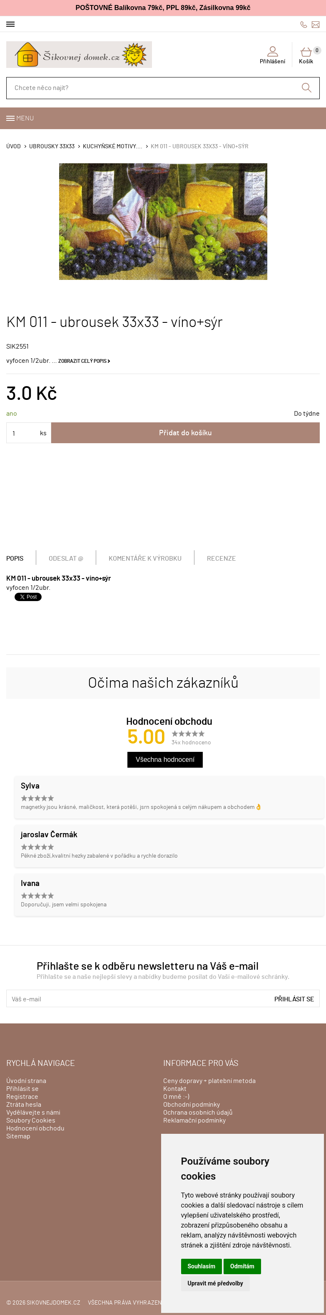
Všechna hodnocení (165, 759)
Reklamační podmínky (194, 1120)
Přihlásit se (294, 999)
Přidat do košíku (185, 433)
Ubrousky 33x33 (52, 147)
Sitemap (18, 1136)
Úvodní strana (26, 1081)
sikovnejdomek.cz (53, 1303)
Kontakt (175, 1088)
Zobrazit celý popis (82, 361)
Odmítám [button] (242, 1266)
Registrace (22, 1096)
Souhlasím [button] (202, 1266)
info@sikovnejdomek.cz (315, 24)
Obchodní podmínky (191, 1104)
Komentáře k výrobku (145, 558)
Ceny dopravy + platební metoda (209, 1081)
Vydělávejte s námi (33, 1112)
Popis (14, 558)
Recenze (221, 558)
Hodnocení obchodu (35, 1128)
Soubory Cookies (30, 1120)
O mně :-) (176, 1096)
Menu (25, 118)
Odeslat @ (66, 558)
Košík (309, 55)
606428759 (303, 24)
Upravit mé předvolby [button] (215, 1283)
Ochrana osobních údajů (198, 1112)
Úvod (13, 147)
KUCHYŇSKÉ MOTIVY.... (112, 147)
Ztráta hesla (23, 1104)
